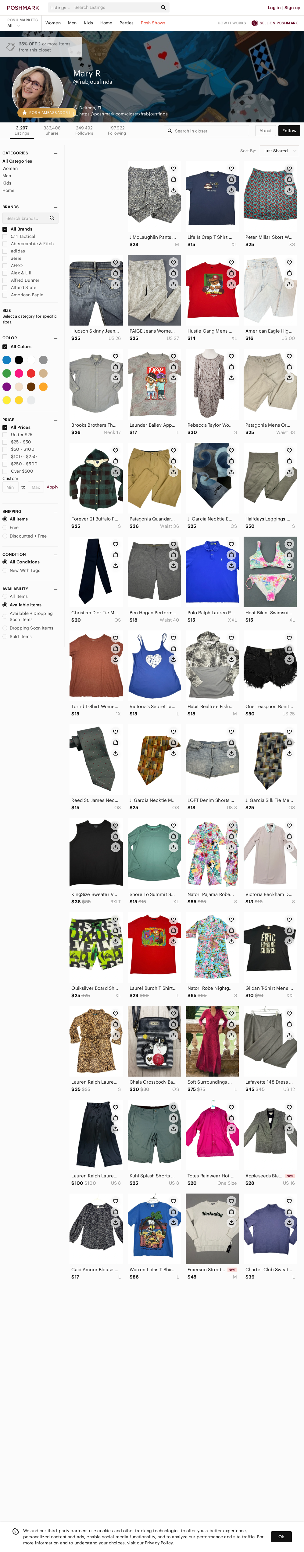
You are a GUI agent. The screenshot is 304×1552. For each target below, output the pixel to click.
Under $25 (17, 434)
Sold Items (17, 636)
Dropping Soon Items (27, 628)
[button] (61, 8)
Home (106, 23)
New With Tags (21, 570)
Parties (127, 23)
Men (72, 23)
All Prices (16, 427)
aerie (11, 258)
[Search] (115, 7)
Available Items (21, 605)
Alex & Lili (16, 273)
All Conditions (21, 562)
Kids (88, 23)
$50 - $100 (18, 449)
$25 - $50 (16, 442)
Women (53, 23)
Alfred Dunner (20, 280)
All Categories (17, 161)
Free (10, 527)
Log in (274, 7)
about (265, 130)
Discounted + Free (24, 536)
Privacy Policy (159, 1543)
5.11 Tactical (18, 236)
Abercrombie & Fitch (28, 243)
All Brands (17, 229)
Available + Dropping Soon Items (27, 616)
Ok (281, 1537)
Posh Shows (153, 23)
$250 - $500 (20, 464)
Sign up (292, 7)
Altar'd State (19, 287)
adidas (13, 251)
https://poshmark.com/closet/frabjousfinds (123, 114)
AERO (12, 265)
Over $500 (18, 471)
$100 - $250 (19, 456)
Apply (53, 487)
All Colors (16, 346)
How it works (232, 23)
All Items (15, 519)
